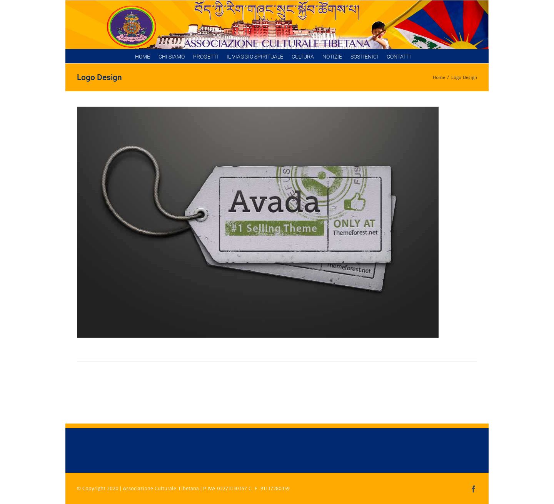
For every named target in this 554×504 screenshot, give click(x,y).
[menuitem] (142, 56)
